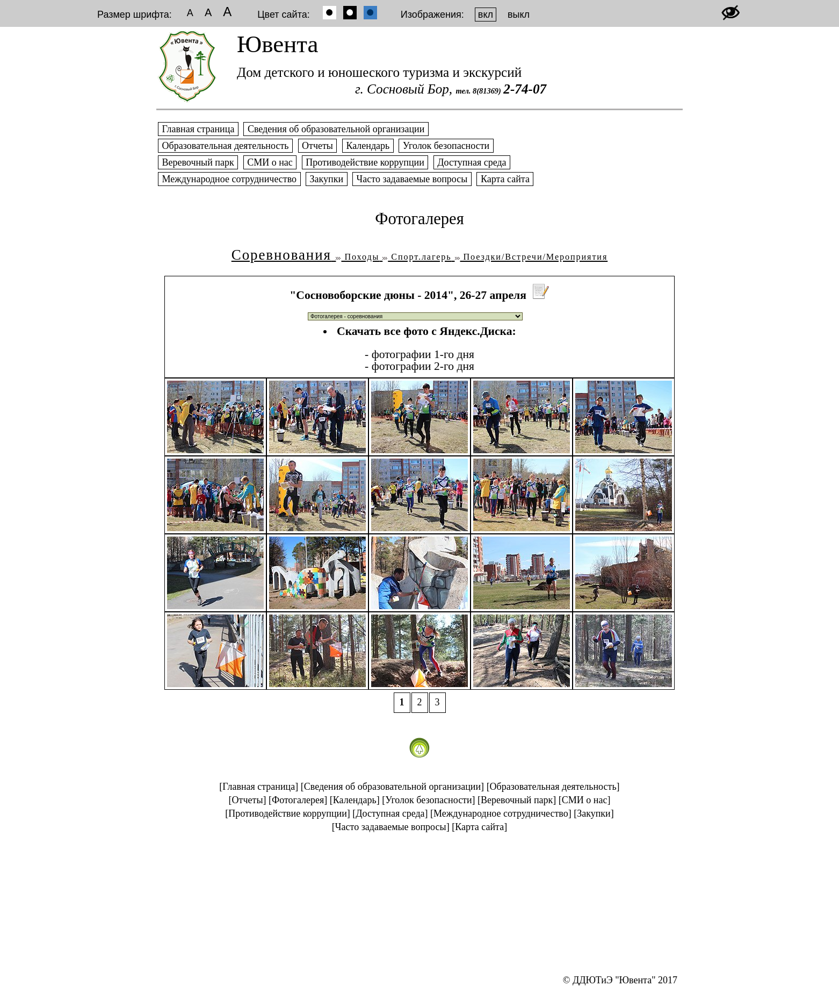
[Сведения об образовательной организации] (392, 786)
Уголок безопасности (445, 145)
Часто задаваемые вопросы (412, 179)
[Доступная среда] (390, 813)
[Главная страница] (258, 786)
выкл (519, 14)
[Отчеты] (247, 800)
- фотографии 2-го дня (419, 366)
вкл (485, 14)
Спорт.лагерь (416, 257)
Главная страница (198, 129)
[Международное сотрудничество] (501, 813)
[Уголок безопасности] (428, 800)
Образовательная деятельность (225, 145)
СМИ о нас (270, 162)
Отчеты (318, 145)
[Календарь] (355, 800)
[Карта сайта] (479, 826)
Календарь (368, 145)
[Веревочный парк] (517, 800)
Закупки (326, 179)
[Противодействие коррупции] (287, 813)
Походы (357, 257)
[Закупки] (594, 813)
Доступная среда (472, 162)
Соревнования (281, 255)
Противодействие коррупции (365, 162)
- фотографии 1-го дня (419, 354)
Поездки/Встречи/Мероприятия (531, 257)
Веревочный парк (198, 162)
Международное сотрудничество (229, 179)
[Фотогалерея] (298, 800)
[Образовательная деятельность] (553, 786)
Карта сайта (505, 179)
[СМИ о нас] (585, 800)
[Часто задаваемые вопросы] (391, 826)
